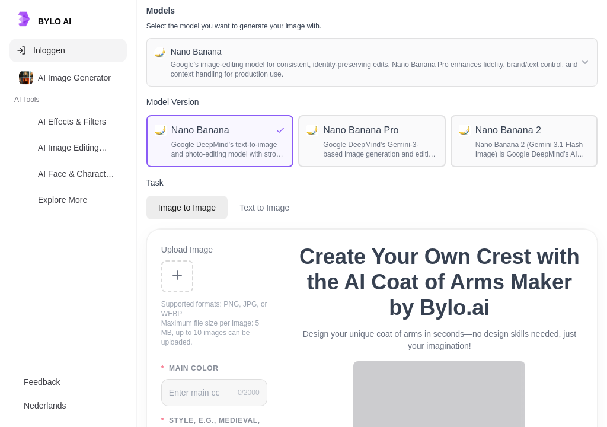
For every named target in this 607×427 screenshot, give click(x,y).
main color (190, 368)
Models (160, 10)
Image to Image (187, 207)
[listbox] (68, 141)
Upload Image (187, 249)
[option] (68, 78)
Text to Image (264, 207)
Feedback (42, 382)
